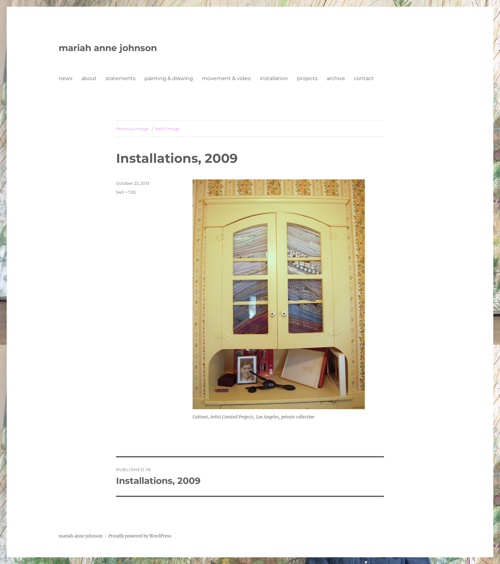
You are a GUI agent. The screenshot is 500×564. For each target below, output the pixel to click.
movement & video (226, 78)
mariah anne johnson (108, 47)
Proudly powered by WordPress (140, 536)
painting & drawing (168, 78)
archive (336, 78)
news (65, 78)
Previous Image (132, 128)
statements (121, 78)
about (89, 78)
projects (307, 78)
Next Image (167, 128)
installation (274, 78)
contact (364, 78)
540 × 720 (126, 192)
